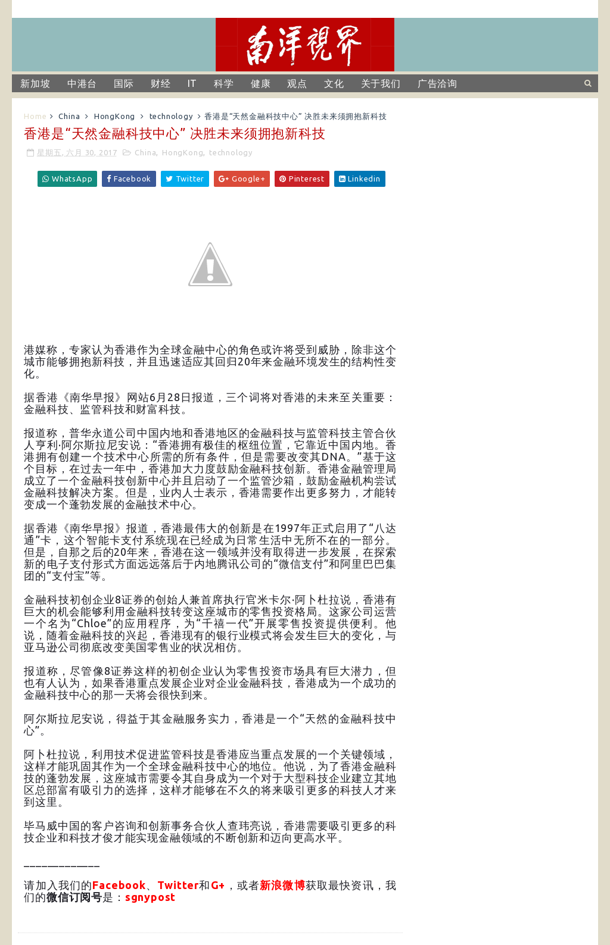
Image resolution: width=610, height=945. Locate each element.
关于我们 (381, 83)
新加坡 (35, 83)
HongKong (114, 116)
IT (193, 83)
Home (35, 116)
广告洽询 (438, 83)
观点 (297, 83)
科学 (224, 83)
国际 (124, 83)
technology (171, 116)
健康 (261, 83)
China (69, 116)
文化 (334, 83)
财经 (161, 83)
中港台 (82, 83)
